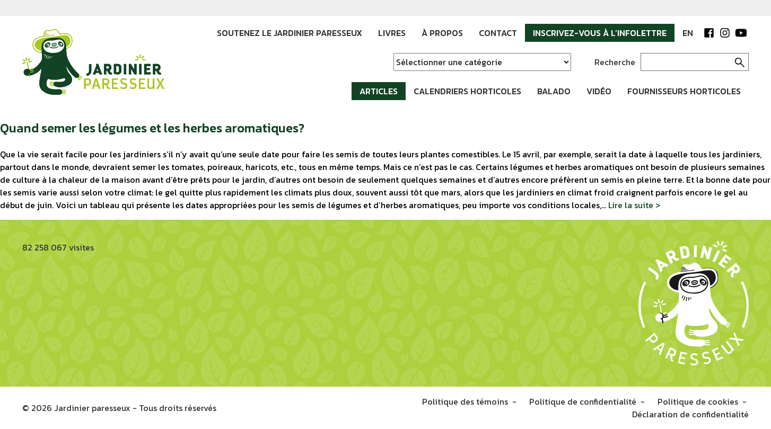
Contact (498, 32)
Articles (379, 91)
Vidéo (598, 91)
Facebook (709, 33)
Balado (554, 91)
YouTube (741, 33)
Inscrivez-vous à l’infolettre (600, 32)
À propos (442, 32)
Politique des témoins (465, 401)
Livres (392, 32)
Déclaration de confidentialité (690, 414)
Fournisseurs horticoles (684, 91)
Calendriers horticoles (467, 91)
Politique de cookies (698, 401)
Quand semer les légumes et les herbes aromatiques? (152, 128)
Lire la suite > (634, 205)
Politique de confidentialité (582, 401)
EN (687, 32)
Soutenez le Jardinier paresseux (289, 32)
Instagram (725, 33)
